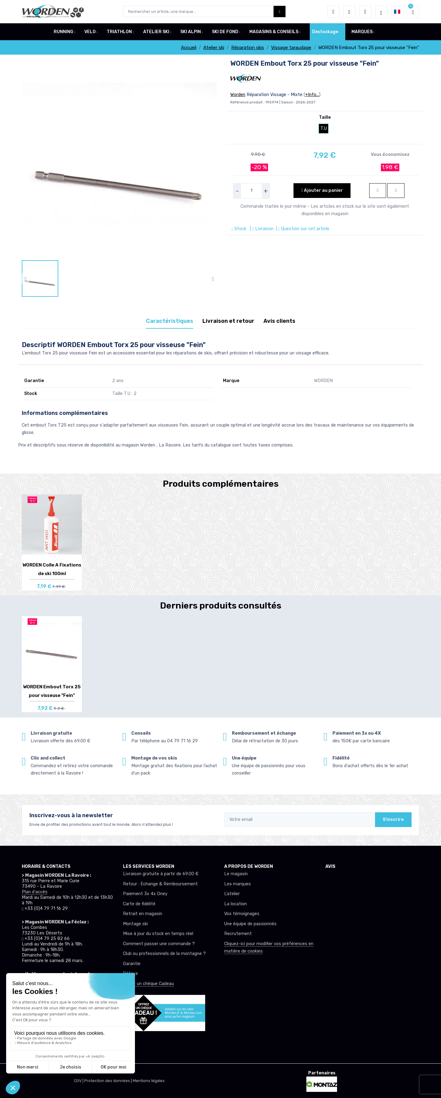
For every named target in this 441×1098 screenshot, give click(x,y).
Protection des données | (108, 1080)
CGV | (79, 1080)
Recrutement (238, 933)
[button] (333, 12)
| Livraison (261, 228)
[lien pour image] (119, 159)
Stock (239, 228)
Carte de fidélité (139, 904)
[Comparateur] (365, 12)
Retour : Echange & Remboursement (160, 884)
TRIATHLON (119, 31)
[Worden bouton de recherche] (280, 11)
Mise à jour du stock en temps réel (158, 933)
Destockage (325, 31)
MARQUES (362, 31)
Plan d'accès (35, 892)
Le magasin (236, 873)
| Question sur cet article (302, 228)
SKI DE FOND (225, 31)
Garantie (131, 963)
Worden (237, 94)
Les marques (237, 884)
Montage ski (135, 923)
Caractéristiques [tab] (169, 321)
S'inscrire (393, 819)
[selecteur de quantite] (251, 191)
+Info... (312, 94)
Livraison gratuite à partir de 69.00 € (160, 873)
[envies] (349, 12)
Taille (325, 117)
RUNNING (63, 31)
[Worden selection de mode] (381, 12)
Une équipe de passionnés (250, 923)
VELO (90, 31)
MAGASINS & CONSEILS (273, 31)
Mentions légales (149, 1080)
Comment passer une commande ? (159, 943)
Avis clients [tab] (279, 321)
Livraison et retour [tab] (228, 321)
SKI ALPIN (190, 31)
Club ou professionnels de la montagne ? (164, 953)
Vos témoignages (241, 913)
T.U (323, 128)
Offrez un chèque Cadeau (148, 983)
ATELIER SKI (156, 31)
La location (235, 904)
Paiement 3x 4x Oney (145, 893)
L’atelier (232, 893)
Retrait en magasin (142, 913)
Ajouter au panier (322, 190)
